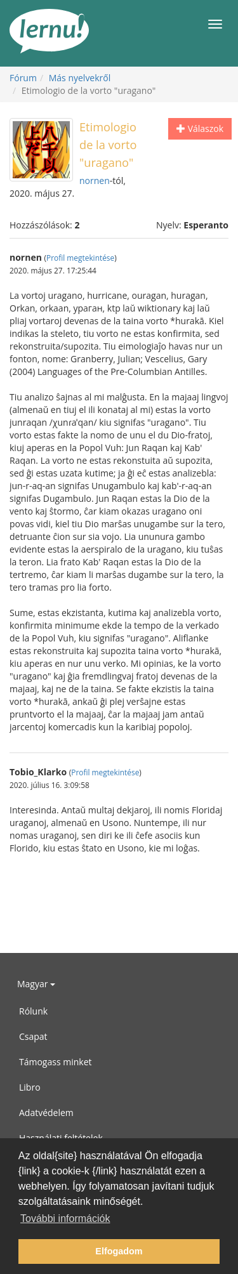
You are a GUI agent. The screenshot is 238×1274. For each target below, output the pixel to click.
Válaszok (199, 128)
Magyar (36, 984)
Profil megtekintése (80, 258)
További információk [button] (65, 1218)
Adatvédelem (46, 1113)
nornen (94, 180)
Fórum (23, 78)
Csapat (33, 1036)
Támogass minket (55, 1062)
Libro (30, 1087)
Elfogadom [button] (118, 1251)
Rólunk (33, 1011)
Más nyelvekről (80, 78)
